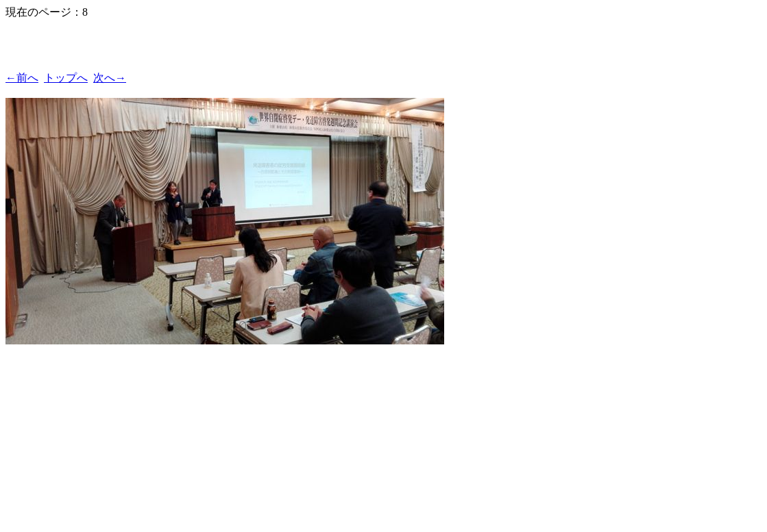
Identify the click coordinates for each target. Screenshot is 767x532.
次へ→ (109, 78)
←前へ (21, 78)
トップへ (66, 78)
